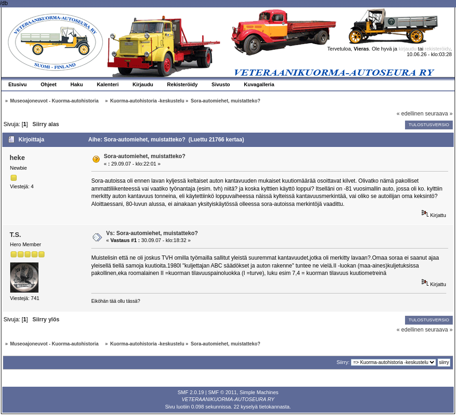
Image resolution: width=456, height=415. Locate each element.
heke (17, 157)
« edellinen (410, 113)
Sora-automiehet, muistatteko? (144, 156)
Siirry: (342, 362)
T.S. (15, 234)
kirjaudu (408, 48)
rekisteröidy (437, 48)
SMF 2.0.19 (190, 392)
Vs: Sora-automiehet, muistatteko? (152, 233)
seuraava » (438, 113)
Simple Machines (259, 392)
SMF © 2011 (222, 392)
